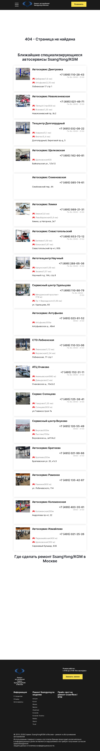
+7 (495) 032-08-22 (71, 128)
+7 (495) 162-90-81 (72, 155)
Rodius (35, 718)
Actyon (35, 698)
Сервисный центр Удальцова (51, 285)
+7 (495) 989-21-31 (72, 209)
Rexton (35, 707)
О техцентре (18, 696)
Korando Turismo (38, 715)
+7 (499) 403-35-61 (71, 507)
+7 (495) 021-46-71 (72, 101)
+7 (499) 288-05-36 (71, 263)
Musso (35, 704)
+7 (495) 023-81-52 (71, 318)
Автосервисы (18, 702)
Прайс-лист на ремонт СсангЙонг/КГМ (67, 694)
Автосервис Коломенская (49, 501)
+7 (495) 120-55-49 (71, 426)
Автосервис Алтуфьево (47, 313)
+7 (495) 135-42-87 (71, 480)
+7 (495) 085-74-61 (71, 182)
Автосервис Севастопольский (52, 231)
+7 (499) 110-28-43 (72, 74)
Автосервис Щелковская (48, 150)
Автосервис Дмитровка (47, 69)
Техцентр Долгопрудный (48, 123)
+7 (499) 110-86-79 (72, 290)
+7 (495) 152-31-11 (72, 372)
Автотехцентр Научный (47, 258)
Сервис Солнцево (44, 393)
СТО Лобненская (43, 340)
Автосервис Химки (44, 204)
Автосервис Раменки (46, 474)
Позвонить (78, 4)
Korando (35, 713)
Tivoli (34, 724)
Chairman (36, 710)
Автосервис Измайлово (47, 528)
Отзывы (16, 699)
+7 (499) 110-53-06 (71, 345)
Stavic (35, 721)
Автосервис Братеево (46, 447)
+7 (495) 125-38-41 (72, 399)
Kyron (35, 701)
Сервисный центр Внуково (49, 420)
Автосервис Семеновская (49, 177)
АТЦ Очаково (40, 366)
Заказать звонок (73, 677)
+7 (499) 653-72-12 (72, 236)
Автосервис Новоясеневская (51, 96)
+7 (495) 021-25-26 (71, 534)
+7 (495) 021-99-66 (71, 453)
